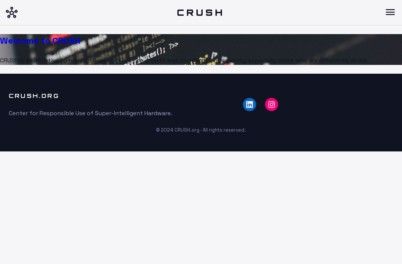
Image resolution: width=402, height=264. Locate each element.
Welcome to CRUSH (40, 40)
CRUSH (201, 12)
